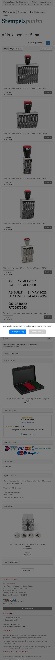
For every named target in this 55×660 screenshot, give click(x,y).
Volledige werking (18, 332)
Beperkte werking (37, 332)
